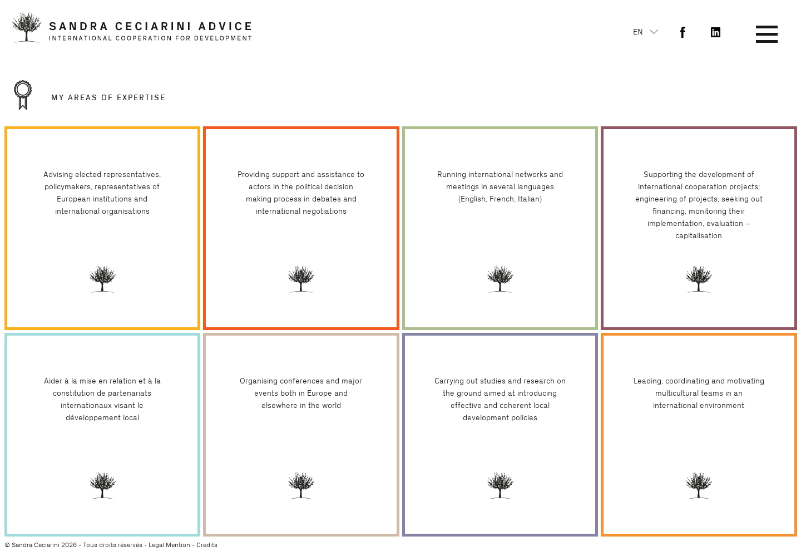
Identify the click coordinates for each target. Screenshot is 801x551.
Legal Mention (169, 545)
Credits (206, 545)
